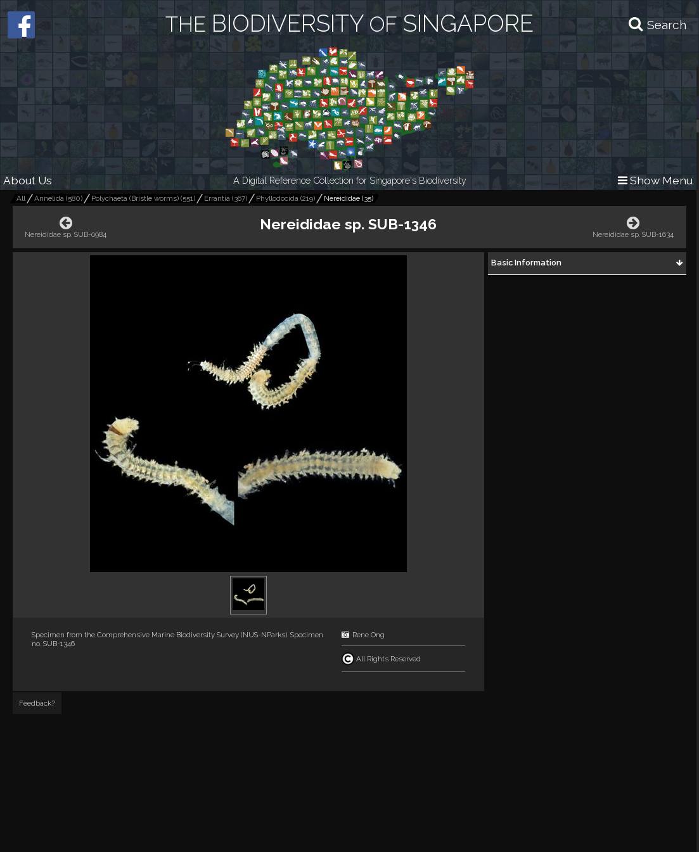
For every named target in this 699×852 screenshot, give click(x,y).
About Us (27, 180)
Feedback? (37, 703)
